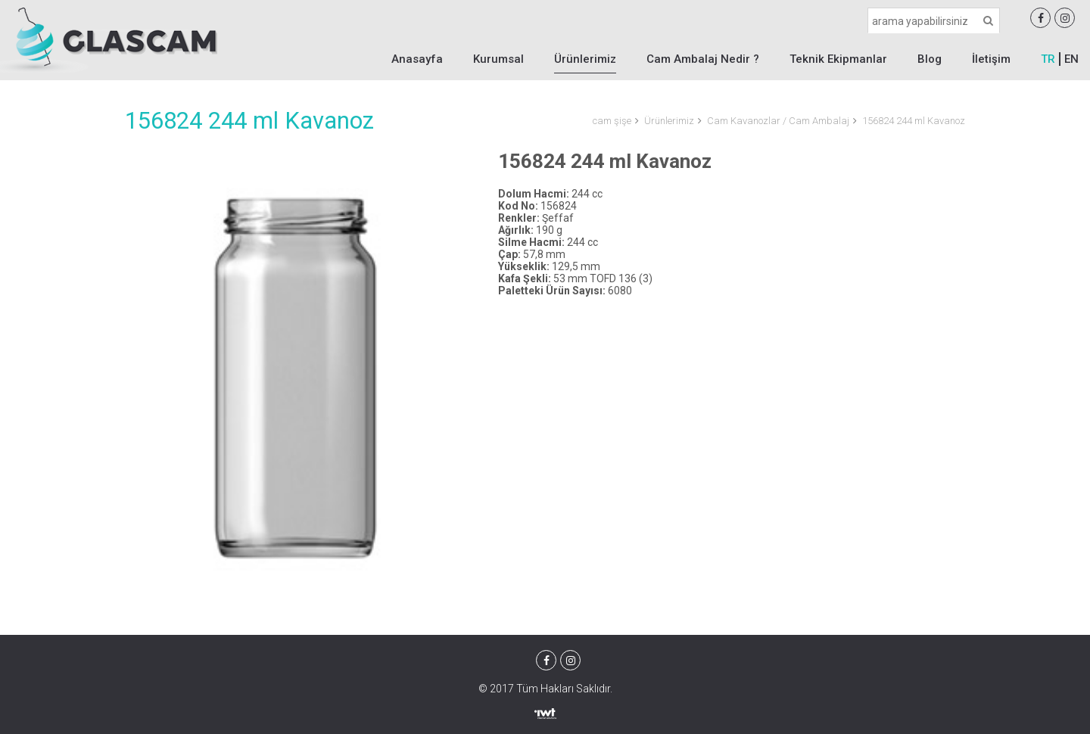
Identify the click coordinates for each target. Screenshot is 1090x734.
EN (1071, 59)
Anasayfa (417, 59)
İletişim (991, 59)
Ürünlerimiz (585, 59)
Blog (929, 59)
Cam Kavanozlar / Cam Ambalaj (778, 120)
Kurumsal (498, 59)
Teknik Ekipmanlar (838, 59)
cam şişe (612, 120)
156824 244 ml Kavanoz (913, 120)
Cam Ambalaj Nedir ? (702, 59)
